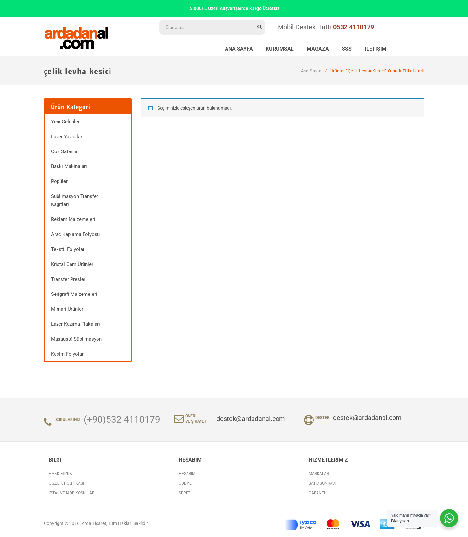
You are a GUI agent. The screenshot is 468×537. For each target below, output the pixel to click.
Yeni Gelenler (65, 121)
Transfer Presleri (69, 279)
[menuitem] (238, 48)
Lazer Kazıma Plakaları (75, 324)
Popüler (59, 181)
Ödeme (185, 483)
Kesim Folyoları (68, 354)
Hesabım (187, 473)
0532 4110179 (353, 27)
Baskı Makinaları (69, 166)
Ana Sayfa (311, 70)
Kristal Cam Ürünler (72, 264)
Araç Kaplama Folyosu (75, 234)
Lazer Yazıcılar (66, 136)
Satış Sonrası (322, 483)
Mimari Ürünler (67, 309)
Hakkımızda (60, 473)
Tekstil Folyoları (68, 249)
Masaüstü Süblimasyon (76, 339)
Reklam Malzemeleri (73, 219)
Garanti (317, 493)
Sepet (184, 493)
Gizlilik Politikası (66, 483)
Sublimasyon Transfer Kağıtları (74, 200)
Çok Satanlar (65, 151)
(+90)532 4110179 (122, 419)
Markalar (319, 473)
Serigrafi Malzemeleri (74, 294)
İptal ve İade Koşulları (72, 493)
